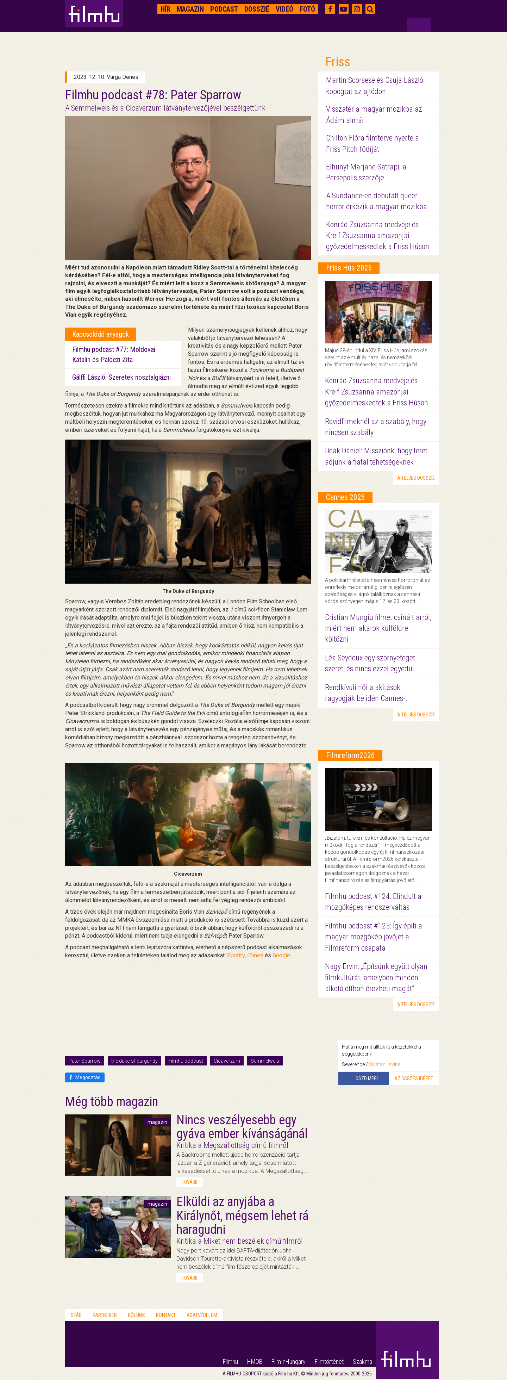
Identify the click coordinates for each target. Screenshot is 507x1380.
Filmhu (230, 1361)
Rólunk (136, 1315)
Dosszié (256, 9)
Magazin (190, 9)
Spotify (236, 955)
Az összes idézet (413, 1078)
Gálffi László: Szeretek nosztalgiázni (121, 377)
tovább (190, 1182)
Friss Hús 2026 (349, 267)
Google (281, 955)
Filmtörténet (329, 1361)
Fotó (307, 9)
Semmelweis (265, 1061)
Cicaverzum (227, 1061)
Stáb (76, 1315)
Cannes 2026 (345, 497)
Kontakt (166, 1315)
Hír (165, 9)
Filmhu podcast (185, 1061)
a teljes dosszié (416, 478)
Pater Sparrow (85, 1061)
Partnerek (105, 1315)
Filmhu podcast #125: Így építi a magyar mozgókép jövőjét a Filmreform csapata (373, 936)
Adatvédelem (202, 1315)
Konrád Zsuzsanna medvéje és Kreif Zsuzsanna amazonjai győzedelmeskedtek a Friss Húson (377, 235)
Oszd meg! (367, 1078)
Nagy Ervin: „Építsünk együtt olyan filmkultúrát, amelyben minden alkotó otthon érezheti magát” (376, 977)
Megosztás (84, 1077)
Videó (284, 9)
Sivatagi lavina (385, 1064)
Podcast (224, 9)
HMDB (254, 1361)
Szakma (362, 1361)
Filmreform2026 (350, 755)
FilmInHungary (288, 1361)
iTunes (255, 955)
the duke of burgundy (134, 1061)
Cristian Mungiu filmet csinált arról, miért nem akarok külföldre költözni (378, 628)
